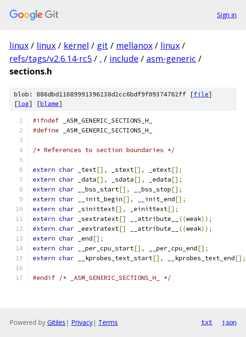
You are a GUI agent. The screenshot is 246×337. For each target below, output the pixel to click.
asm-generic (171, 58)
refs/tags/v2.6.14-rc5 (50, 58)
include (123, 58)
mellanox (134, 45)
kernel (76, 45)
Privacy (82, 322)
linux (19, 45)
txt (206, 322)
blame (49, 104)
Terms (108, 322)
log (23, 104)
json (229, 322)
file (201, 94)
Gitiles (56, 322)
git (102, 45)
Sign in (227, 14)
